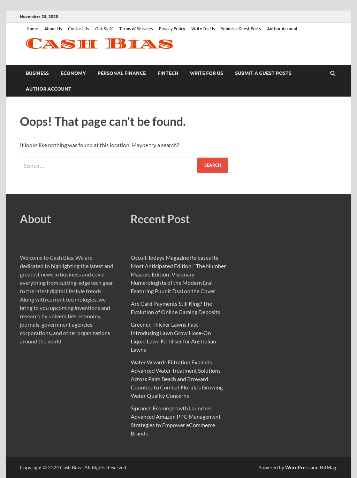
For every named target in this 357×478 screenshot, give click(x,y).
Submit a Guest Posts (241, 28)
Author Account (282, 28)
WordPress (297, 467)
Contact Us (78, 28)
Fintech (168, 73)
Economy (73, 73)
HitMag (328, 467)
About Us (53, 28)
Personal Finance (122, 73)
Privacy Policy (172, 28)
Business (37, 73)
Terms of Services (136, 28)
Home (32, 28)
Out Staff (104, 28)
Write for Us (203, 28)
